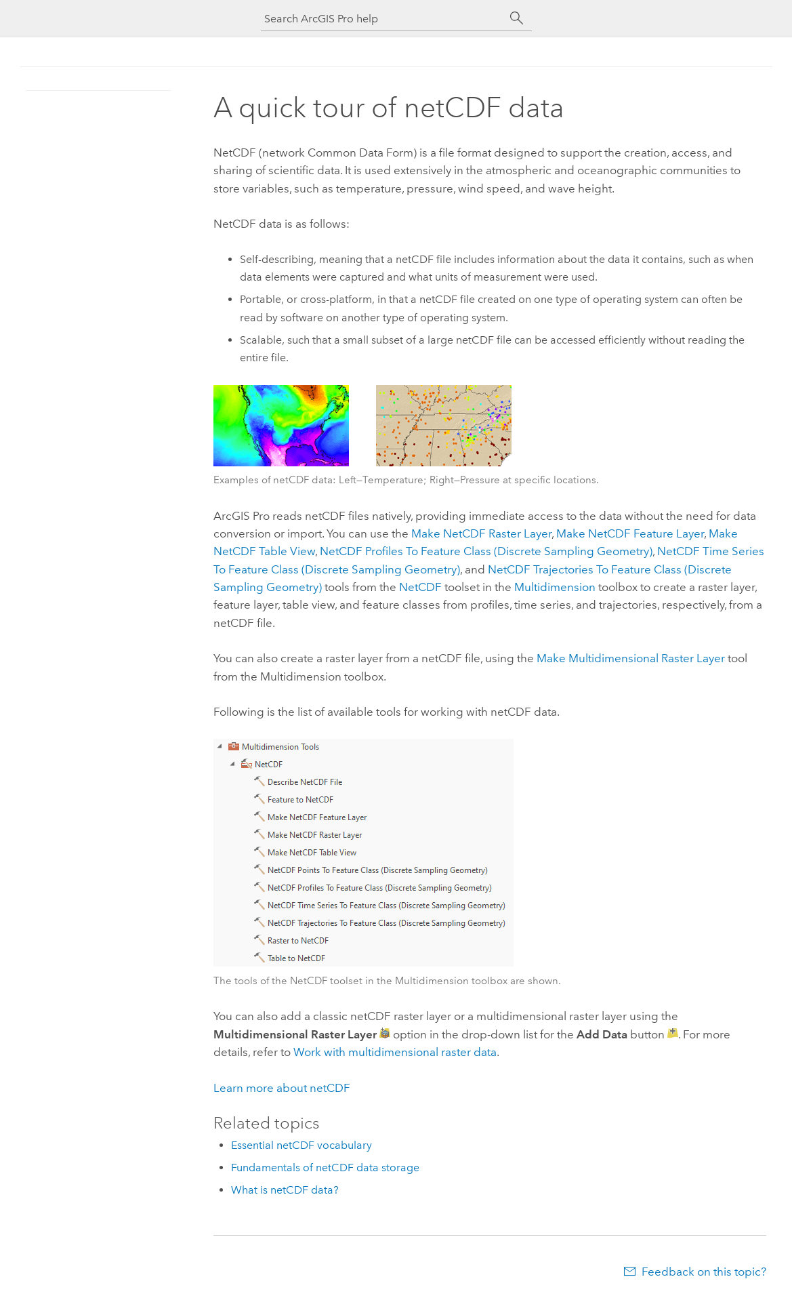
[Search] (517, 18)
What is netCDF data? (285, 1189)
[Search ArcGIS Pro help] (383, 19)
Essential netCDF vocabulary (301, 1145)
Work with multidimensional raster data (395, 1052)
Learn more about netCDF (281, 1088)
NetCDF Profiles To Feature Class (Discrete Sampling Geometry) (486, 551)
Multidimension (555, 587)
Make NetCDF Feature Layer (630, 533)
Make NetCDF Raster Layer (481, 533)
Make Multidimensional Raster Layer (631, 658)
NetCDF (420, 587)
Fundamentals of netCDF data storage (325, 1167)
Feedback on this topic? (704, 1271)
